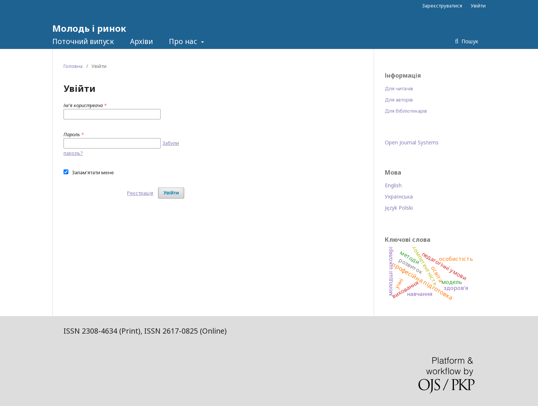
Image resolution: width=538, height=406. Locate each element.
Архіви (141, 41)
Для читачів (399, 88)
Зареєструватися (442, 5)
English (393, 185)
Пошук (469, 41)
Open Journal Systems (412, 142)
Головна (73, 66)
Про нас (184, 41)
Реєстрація (140, 193)
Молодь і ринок (89, 28)
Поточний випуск (83, 41)
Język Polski (399, 207)
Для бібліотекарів (406, 110)
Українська (399, 196)
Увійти (478, 5)
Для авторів (399, 99)
